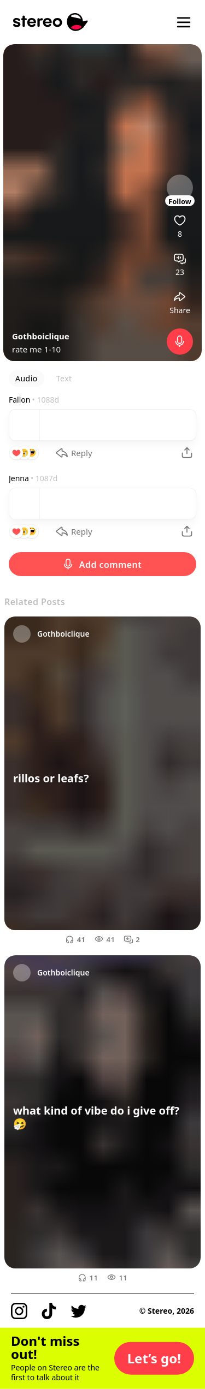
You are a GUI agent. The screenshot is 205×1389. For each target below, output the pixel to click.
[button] (154, 1358)
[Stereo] (50, 22)
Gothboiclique (40, 336)
